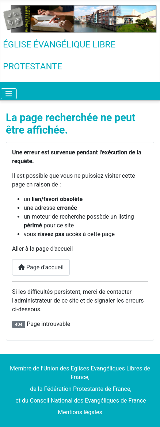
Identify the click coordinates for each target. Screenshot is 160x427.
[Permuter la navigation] (9, 93)
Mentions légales (80, 412)
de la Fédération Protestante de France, (79, 388)
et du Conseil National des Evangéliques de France (80, 400)
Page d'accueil (41, 267)
